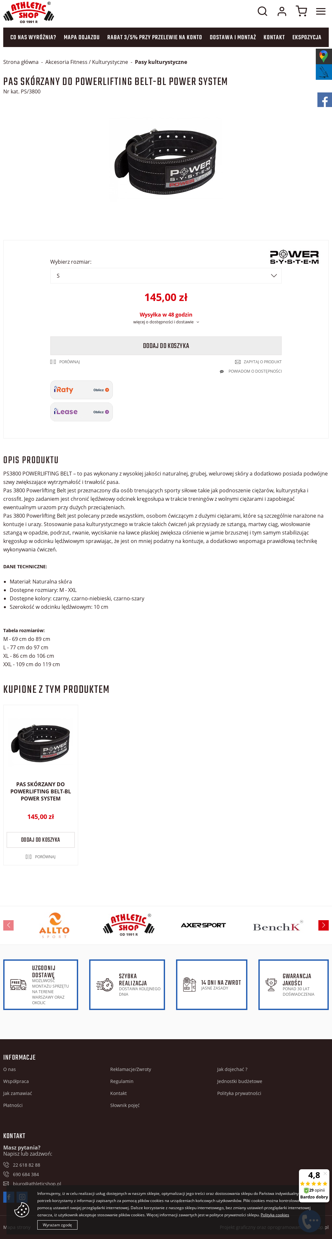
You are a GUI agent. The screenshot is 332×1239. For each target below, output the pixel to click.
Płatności (13, 1105)
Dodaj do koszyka (166, 346)
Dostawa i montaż (233, 37)
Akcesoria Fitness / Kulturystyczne (86, 62)
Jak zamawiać (17, 1093)
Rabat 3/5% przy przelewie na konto (154, 37)
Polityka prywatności (239, 1093)
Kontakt (274, 37)
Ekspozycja (307, 37)
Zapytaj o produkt (263, 362)
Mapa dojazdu (82, 37)
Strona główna (21, 62)
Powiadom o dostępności (255, 371)
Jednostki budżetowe (239, 1081)
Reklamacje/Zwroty (130, 1069)
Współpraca (16, 1081)
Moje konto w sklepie (282, 11)
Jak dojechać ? (232, 1069)
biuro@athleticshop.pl (37, 1184)
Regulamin (122, 1081)
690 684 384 (26, 1174)
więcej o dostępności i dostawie (163, 322)
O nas (9, 1069)
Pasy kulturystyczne (161, 62)
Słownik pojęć (125, 1105)
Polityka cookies (275, 1215)
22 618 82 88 (26, 1165)
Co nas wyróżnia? (33, 37)
